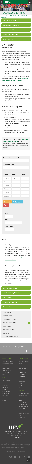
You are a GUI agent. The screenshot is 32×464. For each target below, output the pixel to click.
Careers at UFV (23, 404)
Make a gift (22, 409)
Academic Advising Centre (10, 15)
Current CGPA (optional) (11, 158)
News (20, 415)
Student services (23, 379)
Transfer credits (7, 370)
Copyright (8, 451)
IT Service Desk (6, 391)
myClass (21, 385)
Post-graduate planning (9, 322)
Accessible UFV (23, 396)
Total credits (9, 226)
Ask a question (6, 380)
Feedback (23, 451)
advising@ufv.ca (19, 347)
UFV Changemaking (24, 393)
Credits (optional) (9, 164)
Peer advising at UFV (8, 329)
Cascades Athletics (24, 406)
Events (20, 411)
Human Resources (24, 413)
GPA (6, 213)
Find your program (7, 364)
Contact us (6, 333)
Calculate (7, 202)
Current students (7, 315)
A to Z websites (6, 383)
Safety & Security (7, 398)
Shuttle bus (22, 377)
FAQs (3, 374)
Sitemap (19, 451)
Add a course (17, 202)
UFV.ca (14, 2)
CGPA (6, 220)
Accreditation (22, 402)
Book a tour (5, 368)
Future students (7, 312)
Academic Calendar (7, 361)
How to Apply (6, 366)
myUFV (4, 400)
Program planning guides (9, 319)
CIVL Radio (21, 387)
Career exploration (8, 326)
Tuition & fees (6, 372)
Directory (5, 385)
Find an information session (10, 336)
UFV (2, 15)
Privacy (14, 451)
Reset (6, 205)
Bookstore (22, 366)
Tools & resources (21, 15)
